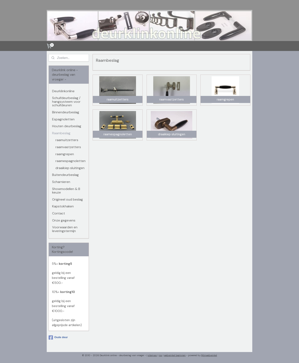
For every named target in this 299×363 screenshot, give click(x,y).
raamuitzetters (66, 140)
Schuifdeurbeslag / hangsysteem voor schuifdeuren (66, 101)
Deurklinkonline (63, 91)
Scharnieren (61, 182)
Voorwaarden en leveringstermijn (64, 229)
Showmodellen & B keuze (66, 191)
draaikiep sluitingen (70, 168)
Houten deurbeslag (66, 126)
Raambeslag (61, 133)
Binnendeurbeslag (65, 112)
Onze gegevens (63, 220)
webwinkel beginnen (175, 355)
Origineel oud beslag (67, 199)
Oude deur (58, 337)
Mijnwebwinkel (209, 355)
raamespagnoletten (70, 161)
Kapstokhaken (63, 206)
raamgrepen (64, 154)
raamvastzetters (68, 147)
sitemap (152, 355)
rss (160, 355)
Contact (58, 213)
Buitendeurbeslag (65, 175)
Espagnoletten (63, 119)
